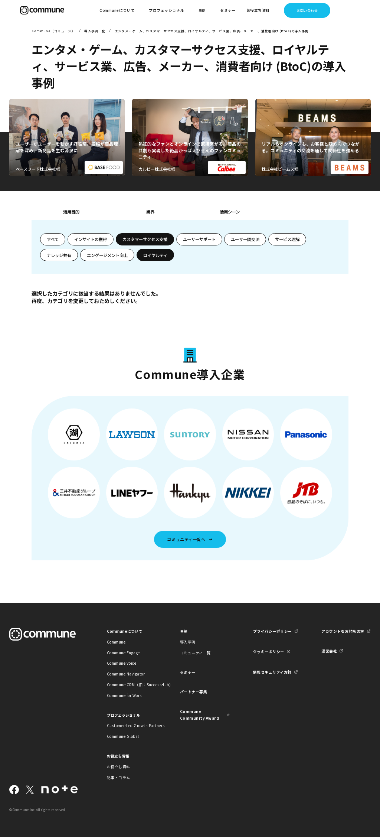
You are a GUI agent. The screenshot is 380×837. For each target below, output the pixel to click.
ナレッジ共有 (59, 255)
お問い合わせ (307, 10)
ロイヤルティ (155, 255)
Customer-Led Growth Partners (132, 725)
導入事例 (188, 642)
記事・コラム (118, 777)
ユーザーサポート (199, 239)
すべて (53, 239)
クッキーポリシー (268, 651)
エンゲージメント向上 (107, 255)
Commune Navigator (126, 674)
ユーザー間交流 (245, 239)
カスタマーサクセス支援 (144, 239)
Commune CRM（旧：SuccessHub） (132, 684)
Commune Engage (123, 652)
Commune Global (123, 736)
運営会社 (329, 651)
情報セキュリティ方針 (272, 672)
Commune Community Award (199, 714)
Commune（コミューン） (53, 31)
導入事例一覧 (94, 31)
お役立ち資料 (118, 766)
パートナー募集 (193, 691)
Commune (116, 642)
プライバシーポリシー (272, 631)
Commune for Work (124, 695)
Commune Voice (121, 663)
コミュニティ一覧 (195, 652)
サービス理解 (287, 239)
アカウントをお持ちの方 (342, 631)
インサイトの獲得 (90, 239)
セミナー (228, 10)
